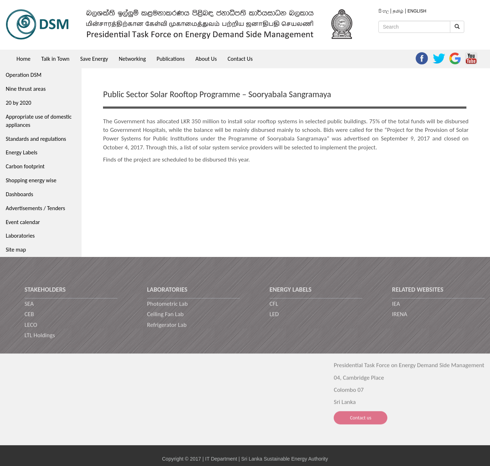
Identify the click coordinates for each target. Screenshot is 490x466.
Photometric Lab (167, 307)
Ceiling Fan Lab (165, 318)
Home (23, 58)
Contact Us (240, 58)
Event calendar (23, 222)
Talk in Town (55, 58)
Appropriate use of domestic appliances (39, 120)
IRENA (399, 318)
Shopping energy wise (31, 180)
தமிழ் (399, 11)
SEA (29, 307)
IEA (396, 307)
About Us (206, 58)
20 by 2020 (18, 102)
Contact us (360, 423)
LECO (31, 328)
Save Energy (94, 58)
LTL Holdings (40, 339)
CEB (29, 318)
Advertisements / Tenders (35, 208)
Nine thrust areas (26, 88)
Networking (132, 58)
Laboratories (20, 235)
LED (274, 318)
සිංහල (384, 11)
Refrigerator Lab (167, 328)
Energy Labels (22, 152)
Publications (171, 58)
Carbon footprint (25, 166)
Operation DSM (23, 74)
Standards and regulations (36, 138)
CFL (274, 307)
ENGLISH (416, 11)
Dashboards (19, 194)
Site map (16, 249)
